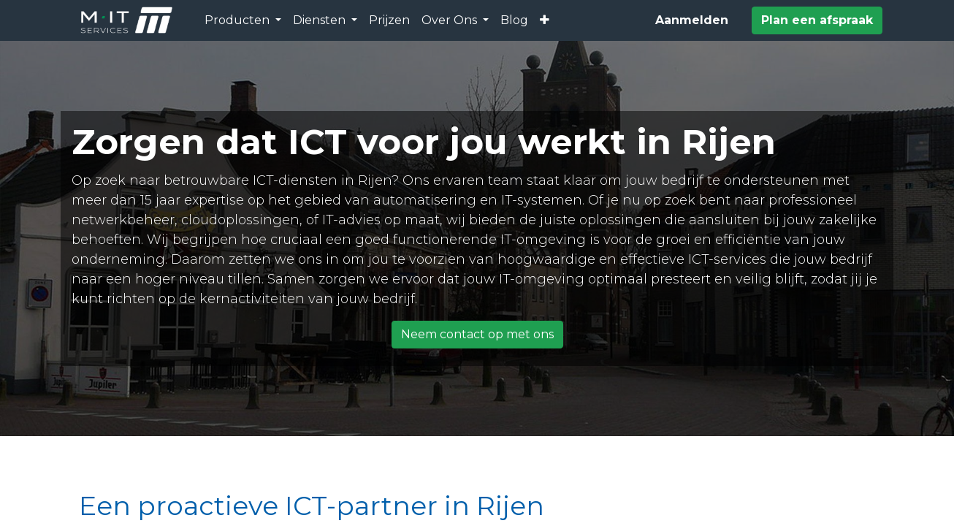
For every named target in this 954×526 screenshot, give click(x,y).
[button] (544, 20)
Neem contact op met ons (477, 334)
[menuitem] (389, 20)
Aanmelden (691, 20)
